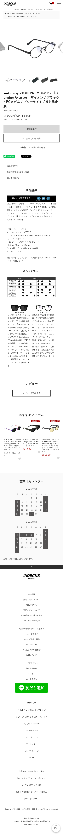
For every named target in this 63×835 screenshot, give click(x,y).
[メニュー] (59, 4)
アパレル (31, 765)
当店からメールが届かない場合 (31, 771)
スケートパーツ (31, 737)
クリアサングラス (31, 799)
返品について (12, 166)
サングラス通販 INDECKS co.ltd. (31, 809)
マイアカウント (31, 663)
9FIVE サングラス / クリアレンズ (32, 710)
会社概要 (31, 594)
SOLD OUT (31, 129)
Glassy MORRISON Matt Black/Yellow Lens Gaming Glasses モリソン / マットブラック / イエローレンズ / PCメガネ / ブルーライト (51, 446)
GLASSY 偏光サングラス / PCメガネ (26, 14)
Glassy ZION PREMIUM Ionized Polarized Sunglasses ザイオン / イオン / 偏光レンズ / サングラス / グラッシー (12, 445)
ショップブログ (31, 634)
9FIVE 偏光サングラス (31, 785)
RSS (27, 645)
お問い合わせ (31, 655)
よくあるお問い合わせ (31, 650)
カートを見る (31, 679)
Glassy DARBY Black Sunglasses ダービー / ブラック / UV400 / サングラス (31, 443)
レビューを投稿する (31, 393)
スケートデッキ (31, 731)
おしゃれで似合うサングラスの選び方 (31, 792)
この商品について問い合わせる (31, 147)
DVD (31, 758)
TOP (7, 14)
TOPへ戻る (31, 567)
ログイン (31, 674)
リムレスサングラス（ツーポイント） (31, 778)
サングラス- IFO (32, 751)
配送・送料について (31, 600)
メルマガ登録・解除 (31, 639)
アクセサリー (31, 744)
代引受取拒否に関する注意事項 (31, 629)
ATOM (34, 645)
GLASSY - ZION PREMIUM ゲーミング (21, 16)
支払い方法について (31, 610)
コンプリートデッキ (31, 724)
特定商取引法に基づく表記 (18, 172)
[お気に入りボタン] (19, 458)
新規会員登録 (31, 669)
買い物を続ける (13, 178)
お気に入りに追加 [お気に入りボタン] (31, 138)
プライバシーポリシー (31, 621)
